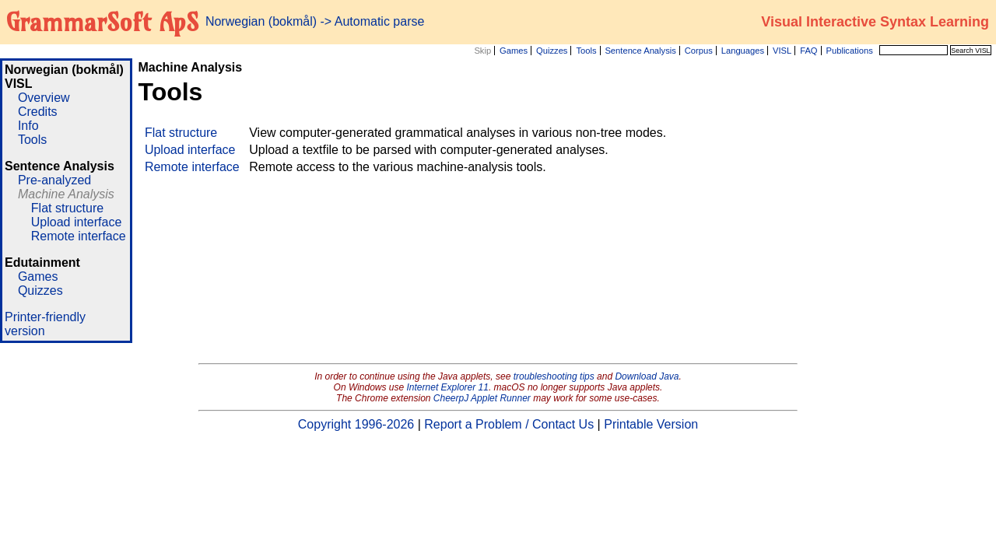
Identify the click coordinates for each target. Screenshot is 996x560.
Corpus (699, 50)
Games (514, 50)
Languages (742, 50)
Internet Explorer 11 (448, 387)
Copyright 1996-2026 (356, 424)
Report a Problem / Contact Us (509, 424)
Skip (482, 50)
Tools (586, 50)
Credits (38, 111)
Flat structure (67, 208)
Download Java (647, 376)
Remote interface (78, 236)
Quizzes (551, 50)
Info (28, 125)
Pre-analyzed (54, 180)
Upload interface (76, 222)
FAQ (808, 50)
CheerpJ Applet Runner (482, 398)
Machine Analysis (66, 194)
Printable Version (651, 424)
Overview (44, 97)
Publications (849, 50)
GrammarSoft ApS (102, 21)
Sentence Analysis (640, 50)
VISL (782, 50)
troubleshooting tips (554, 376)
